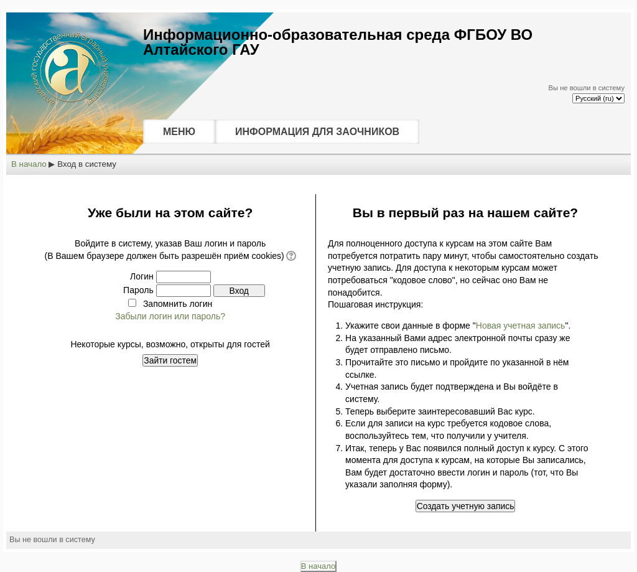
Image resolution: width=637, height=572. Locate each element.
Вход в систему (86, 164)
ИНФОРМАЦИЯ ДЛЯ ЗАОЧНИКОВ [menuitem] (317, 131)
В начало (29, 164)
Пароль (138, 290)
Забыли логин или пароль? (170, 316)
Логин (142, 276)
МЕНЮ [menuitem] (179, 131)
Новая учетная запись (520, 326)
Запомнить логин (177, 304)
